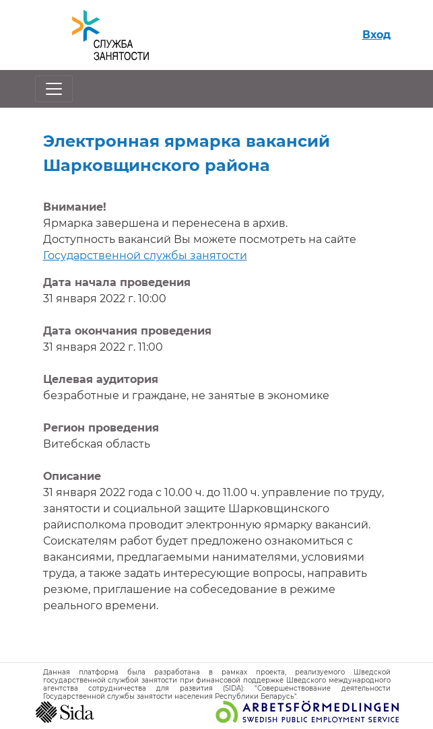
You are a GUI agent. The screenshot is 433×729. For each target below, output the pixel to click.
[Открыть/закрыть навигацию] (54, 88)
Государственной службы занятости (145, 255)
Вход (376, 34)
